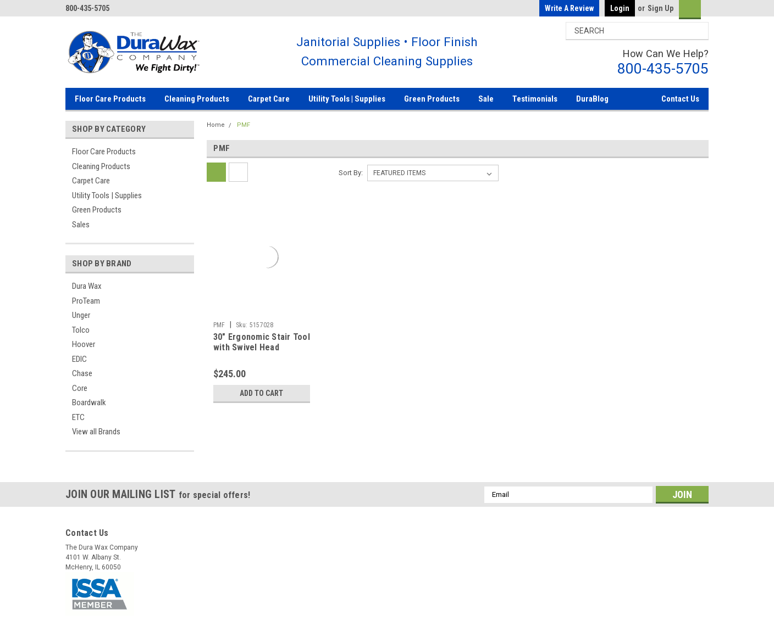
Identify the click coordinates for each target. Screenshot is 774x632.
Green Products (432, 99)
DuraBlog (592, 99)
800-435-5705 (663, 68)
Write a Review (569, 8)
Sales (81, 225)
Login (619, 8)
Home (216, 124)
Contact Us (680, 99)
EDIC (79, 359)
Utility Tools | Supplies (346, 99)
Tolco (81, 330)
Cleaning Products (196, 99)
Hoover (83, 344)
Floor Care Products (110, 99)
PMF (243, 124)
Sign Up (660, 8)
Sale (486, 99)
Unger (81, 315)
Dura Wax (87, 286)
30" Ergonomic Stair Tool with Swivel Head (261, 342)
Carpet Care (269, 99)
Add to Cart (261, 393)
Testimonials (534, 99)
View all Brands (96, 432)
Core (79, 388)
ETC (78, 417)
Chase (82, 373)
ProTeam (86, 301)
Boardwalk (89, 402)
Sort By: (351, 173)
